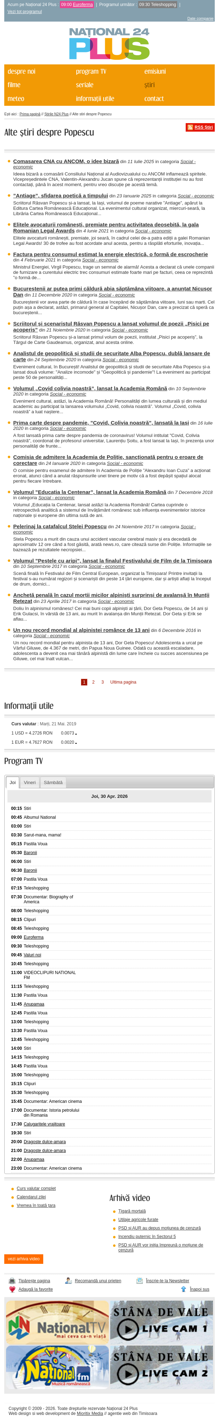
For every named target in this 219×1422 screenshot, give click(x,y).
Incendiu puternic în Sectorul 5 (147, 1236)
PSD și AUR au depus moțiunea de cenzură (159, 1228)
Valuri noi (32, 954)
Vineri (29, 782)
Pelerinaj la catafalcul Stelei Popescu (59, 526)
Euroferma (83, 4)
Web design (20, 1413)
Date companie (200, 18)
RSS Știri (204, 127)
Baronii (30, 852)
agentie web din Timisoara (132, 1413)
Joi (13, 782)
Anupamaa (34, 1004)
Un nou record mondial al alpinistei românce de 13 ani (81, 630)
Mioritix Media (90, 1413)
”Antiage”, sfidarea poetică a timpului (60, 195)
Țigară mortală (132, 1211)
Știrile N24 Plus (56, 114)
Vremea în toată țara (36, 1205)
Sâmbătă (53, 782)
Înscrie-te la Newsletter (167, 1280)
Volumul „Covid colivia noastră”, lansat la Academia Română (90, 388)
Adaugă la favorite (35, 1289)
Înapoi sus (199, 1289)
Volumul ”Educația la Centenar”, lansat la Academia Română (89, 492)
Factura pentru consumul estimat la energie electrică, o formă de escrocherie (110, 254)
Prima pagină (29, 114)
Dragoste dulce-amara (45, 1141)
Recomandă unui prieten (98, 1280)
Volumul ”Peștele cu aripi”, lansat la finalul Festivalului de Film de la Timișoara (112, 561)
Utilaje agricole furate (138, 1219)
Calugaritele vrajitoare (44, 1124)
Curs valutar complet (36, 1188)
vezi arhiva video (23, 1258)
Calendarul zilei (31, 1196)
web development (53, 1413)
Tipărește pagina (34, 1280)
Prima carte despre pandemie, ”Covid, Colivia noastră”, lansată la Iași (101, 423)
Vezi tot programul (24, 11)
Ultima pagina (123, 682)
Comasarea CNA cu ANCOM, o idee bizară (66, 161)
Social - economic (196, 195)
